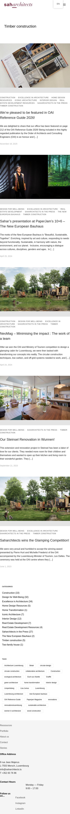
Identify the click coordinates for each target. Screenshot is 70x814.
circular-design (45, 666)
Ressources (6, 725)
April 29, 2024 (6, 256)
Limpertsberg (9, 688)
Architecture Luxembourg (13, 666)
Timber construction (11, 106)
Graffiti (48, 677)
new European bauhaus (38, 694)
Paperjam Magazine (34, 700)
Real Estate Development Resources (20, 627)
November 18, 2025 (8, 144)
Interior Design (48, 100)
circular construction (11, 671)
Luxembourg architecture (13, 694)
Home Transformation (13, 610)
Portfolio (4, 731)
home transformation (32, 683)
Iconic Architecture (26, 100)
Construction (7, 98)
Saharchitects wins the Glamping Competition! (34, 540)
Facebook (20, 797)
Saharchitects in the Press (52, 103)
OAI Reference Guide (12, 700)
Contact (4, 742)
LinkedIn (19, 809)
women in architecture (12, 711)
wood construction (34, 711)
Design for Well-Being (12, 209)
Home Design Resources (14, 605)
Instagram (20, 803)
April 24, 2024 (6, 365)
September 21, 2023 (9, 465)
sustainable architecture (37, 705)
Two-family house (11, 644)
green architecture (11, 683)
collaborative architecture (35, 671)
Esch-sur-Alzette (33, 677)
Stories (3, 748)
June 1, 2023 (5, 566)
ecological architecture (12, 677)
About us (4, 736)
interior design (51, 683)
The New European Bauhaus (16, 636)
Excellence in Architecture (33, 98)
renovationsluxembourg (13, 705)
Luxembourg (40, 688)
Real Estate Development (15, 623)
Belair (32, 666)
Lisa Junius (24, 688)
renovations (52, 700)
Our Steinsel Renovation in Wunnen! (27, 439)
